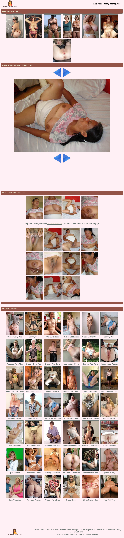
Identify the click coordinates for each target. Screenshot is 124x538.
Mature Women (55, 224)
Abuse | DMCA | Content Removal (85, 534)
